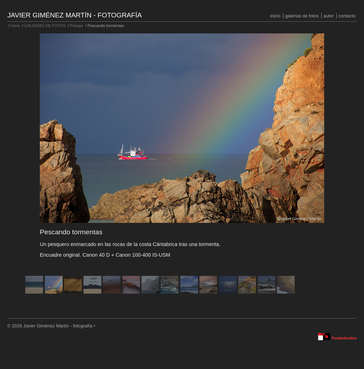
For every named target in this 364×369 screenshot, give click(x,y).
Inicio (275, 15)
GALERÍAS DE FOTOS (302, 15)
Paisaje (76, 25)
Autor (328, 15)
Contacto (346, 15)
